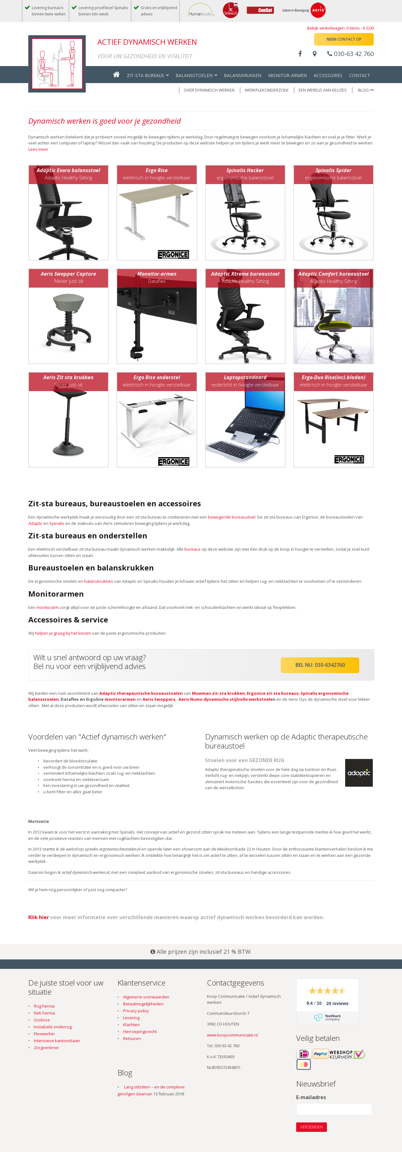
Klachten (131, 1024)
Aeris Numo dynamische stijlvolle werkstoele (225, 699)
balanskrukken (98, 581)
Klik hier (38, 917)
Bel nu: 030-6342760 (320, 664)
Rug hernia (44, 1006)
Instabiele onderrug (53, 1027)
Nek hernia (44, 1013)
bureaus (192, 549)
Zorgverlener (46, 1047)
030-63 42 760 (350, 53)
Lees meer (38, 149)
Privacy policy (136, 1011)
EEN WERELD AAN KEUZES (323, 90)
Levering (131, 1017)
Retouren (132, 1038)
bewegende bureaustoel (231, 517)
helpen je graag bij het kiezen (63, 633)
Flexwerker (44, 1034)
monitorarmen (120, 699)
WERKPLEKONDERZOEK (267, 90)
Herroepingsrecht (140, 1031)
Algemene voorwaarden (146, 997)
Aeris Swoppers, (160, 699)
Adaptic (35, 523)
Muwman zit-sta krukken (218, 693)
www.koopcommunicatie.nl (232, 1035)
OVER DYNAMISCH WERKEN (209, 90)
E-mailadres (311, 1097)
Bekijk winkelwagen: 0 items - (340, 28)
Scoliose (42, 1020)
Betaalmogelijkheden (143, 1004)
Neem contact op (344, 39)
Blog (366, 90)
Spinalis (56, 523)
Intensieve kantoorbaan (57, 1040)
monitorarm (47, 607)
